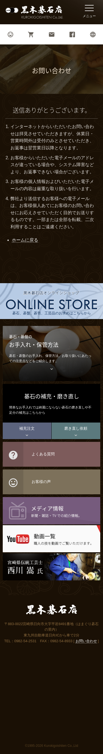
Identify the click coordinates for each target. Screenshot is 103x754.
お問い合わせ (86, 641)
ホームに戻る (25, 240)
